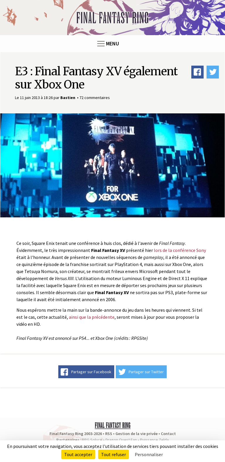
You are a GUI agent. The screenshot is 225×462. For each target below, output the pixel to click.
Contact (168, 433)
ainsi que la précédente (92, 317)
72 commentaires (94, 97)
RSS (108, 433)
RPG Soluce (92, 439)
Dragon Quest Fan (121, 439)
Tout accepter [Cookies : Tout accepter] (78, 454)
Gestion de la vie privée (136, 433)
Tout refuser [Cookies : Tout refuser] (113, 454)
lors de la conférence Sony (180, 250)
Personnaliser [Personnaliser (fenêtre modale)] (149, 454)
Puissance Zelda (154, 439)
